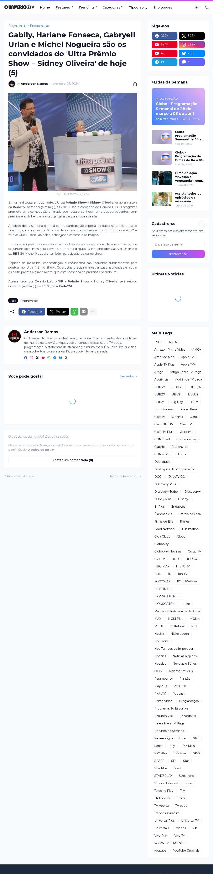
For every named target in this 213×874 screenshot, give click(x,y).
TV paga (181, 806)
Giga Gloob (162, 536)
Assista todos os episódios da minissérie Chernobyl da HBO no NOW (189, 197)
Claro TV (186, 424)
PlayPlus (160, 686)
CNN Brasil (162, 439)
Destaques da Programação (174, 469)
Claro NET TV (163, 424)
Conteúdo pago (187, 439)
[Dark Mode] (197, 7)
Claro (193, 417)
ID (169, 574)
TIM (183, 791)
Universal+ (161, 828)
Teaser (189, 783)
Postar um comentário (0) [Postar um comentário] (72, 460)
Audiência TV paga (188, 379)
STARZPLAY (163, 776)
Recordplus (187, 716)
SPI (173, 761)
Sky (172, 746)
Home (45, 7)
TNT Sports (162, 798)
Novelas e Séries (185, 663)
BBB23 (159, 402)
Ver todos (127, 376)
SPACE (159, 761)
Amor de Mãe (164, 357)
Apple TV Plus (164, 364)
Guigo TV (194, 551)
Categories (111, 7)
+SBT (158, 342)
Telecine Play (163, 791)
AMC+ (196, 349)
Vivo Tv (179, 835)
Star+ (178, 768)
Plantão (185, 678)
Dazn (182, 454)
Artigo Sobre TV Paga (185, 372)
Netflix (159, 634)
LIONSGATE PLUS (167, 596)
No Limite (161, 641)
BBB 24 (160, 387)
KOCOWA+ (162, 581)
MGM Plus (175, 619)
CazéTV (159, 417)
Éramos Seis (163, 514)
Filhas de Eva (163, 521)
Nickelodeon (180, 634)
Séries (158, 746)
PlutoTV (160, 693)
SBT (196, 738)
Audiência (161, 379)
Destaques (162, 462)
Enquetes (178, 506)
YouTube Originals (186, 850)
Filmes (184, 521)
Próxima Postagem (124, 476)
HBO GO (192, 559)
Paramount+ (163, 678)
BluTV (193, 402)
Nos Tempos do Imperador (173, 649)
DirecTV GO (176, 477)
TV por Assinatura (166, 813)
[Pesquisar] (205, 7)
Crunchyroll (179, 447)
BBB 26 (195, 387)
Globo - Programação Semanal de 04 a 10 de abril (188, 135)
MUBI (158, 626)
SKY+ (197, 753)
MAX (157, 619)
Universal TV (190, 820)
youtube (160, 850)
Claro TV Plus (163, 432)
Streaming (186, 776)
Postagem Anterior (21, 476)
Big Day (177, 402)
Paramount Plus (181, 671)
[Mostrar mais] (93, 311)
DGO (158, 477)
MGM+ (195, 619)
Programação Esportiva (171, 708)
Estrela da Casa (190, 514)
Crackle (159, 447)
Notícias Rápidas (185, 656)
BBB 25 (177, 387)
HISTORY (183, 566)
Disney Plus (162, 499)
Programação (40, 25)
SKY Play (160, 753)
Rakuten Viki (163, 716)
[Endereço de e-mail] (178, 244)
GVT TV (159, 559)
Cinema (177, 417)
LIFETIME (161, 589)
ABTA (173, 342)
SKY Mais (188, 746)
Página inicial (17, 25)
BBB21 (176, 394)
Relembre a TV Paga (169, 723)
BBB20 (159, 394)
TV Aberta (161, 806)
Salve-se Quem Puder (170, 738)
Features (63, 7)
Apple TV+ (188, 364)
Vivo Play (161, 835)
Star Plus (160, 768)
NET (194, 626)
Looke (185, 604)
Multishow (177, 626)
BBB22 (193, 394)
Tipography (138, 7)
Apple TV (187, 357)
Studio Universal (166, 783)
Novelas (160, 663)
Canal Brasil (189, 409)
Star (186, 761)
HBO (175, 559)
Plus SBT (179, 686)
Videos (181, 828)
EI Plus (159, 506)
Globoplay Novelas (167, 551)
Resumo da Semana (169, 731)
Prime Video (163, 701)
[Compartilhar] (133, 83)
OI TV (158, 671)
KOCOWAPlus (187, 581)
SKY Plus (180, 753)
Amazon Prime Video (170, 349)
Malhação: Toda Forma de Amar (177, 611)
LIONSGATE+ (164, 604)
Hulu (157, 574)
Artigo (158, 372)
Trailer (181, 798)
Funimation (190, 529)
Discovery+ (193, 491)
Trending (86, 7)
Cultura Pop (162, 454)
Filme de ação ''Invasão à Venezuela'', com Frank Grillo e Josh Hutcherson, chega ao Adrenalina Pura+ (189, 177)
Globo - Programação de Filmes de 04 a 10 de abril (188, 156)
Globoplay (161, 544)
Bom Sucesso (164, 409)
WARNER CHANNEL (169, 843)
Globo (181, 536)
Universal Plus (164, 820)
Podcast (178, 693)
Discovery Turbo (166, 491)
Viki (194, 828)
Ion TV (182, 574)
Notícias (160, 656)
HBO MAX (161, 566)
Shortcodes (162, 7)
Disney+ (184, 499)
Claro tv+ (186, 432)
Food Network (164, 529)
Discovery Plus (165, 484)
